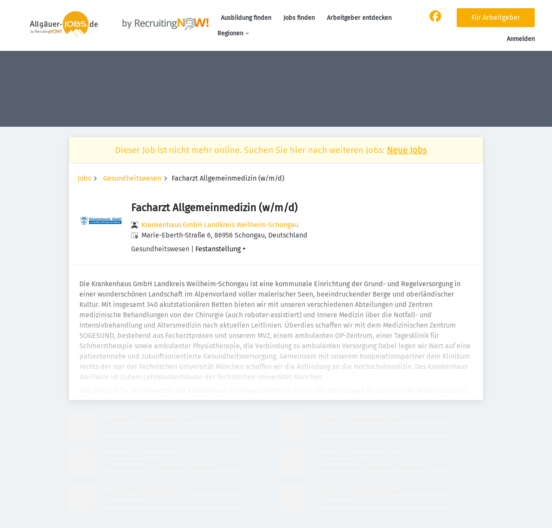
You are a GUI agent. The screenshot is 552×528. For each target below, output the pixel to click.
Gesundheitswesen (132, 178)
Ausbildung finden (246, 18)
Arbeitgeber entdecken (359, 18)
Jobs (84, 178)
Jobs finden (299, 18)
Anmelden (521, 39)
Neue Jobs (407, 150)
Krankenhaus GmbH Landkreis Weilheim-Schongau (219, 225)
